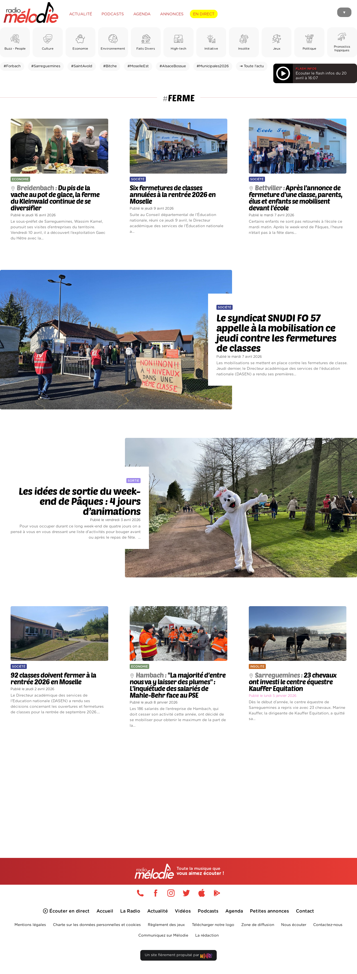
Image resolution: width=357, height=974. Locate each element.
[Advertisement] (178, 786)
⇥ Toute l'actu (252, 66)
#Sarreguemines (45, 66)
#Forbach (12, 66)
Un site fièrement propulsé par (178, 956)
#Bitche (110, 66)
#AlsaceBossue (173, 66)
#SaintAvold (81, 66)
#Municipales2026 (213, 66)
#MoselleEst (138, 66)
